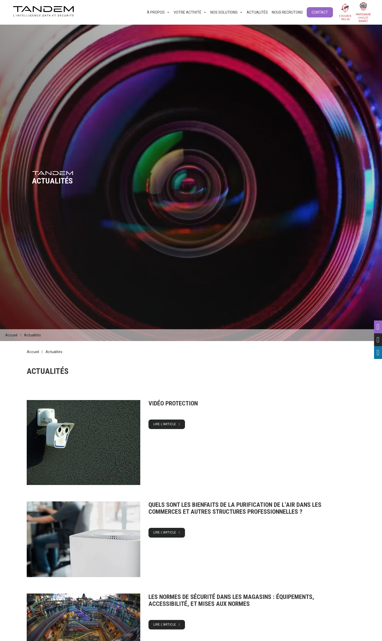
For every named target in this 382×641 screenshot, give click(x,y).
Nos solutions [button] (226, 12)
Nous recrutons (287, 12)
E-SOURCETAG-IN (345, 18)
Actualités (257, 12)
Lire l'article (166, 424)
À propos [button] (158, 12)
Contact (320, 12)
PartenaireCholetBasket (363, 17)
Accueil (11, 335)
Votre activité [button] (190, 12)
